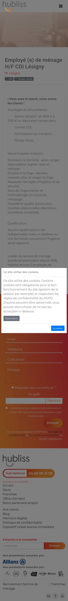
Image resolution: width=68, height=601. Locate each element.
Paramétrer (11, 318)
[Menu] (60, 6)
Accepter (58, 328)
